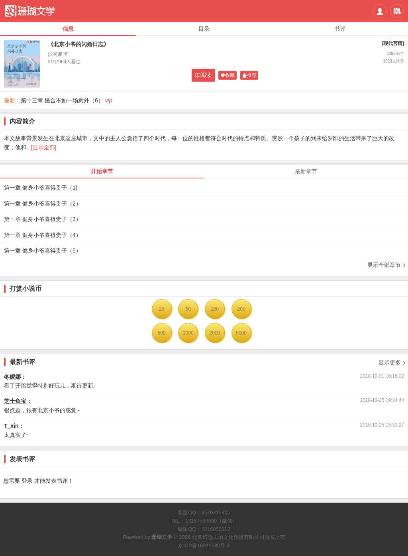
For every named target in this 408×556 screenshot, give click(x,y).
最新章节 (306, 171)
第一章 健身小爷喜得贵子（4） (42, 235)
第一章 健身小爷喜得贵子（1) (40, 187)
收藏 (227, 75)
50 (188, 309)
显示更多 (392, 360)
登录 (27, 481)
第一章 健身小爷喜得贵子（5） (42, 250)
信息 (68, 28)
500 (162, 333)
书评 (339, 28)
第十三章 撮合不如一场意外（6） (62, 100)
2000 (215, 333)
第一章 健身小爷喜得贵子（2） (42, 203)
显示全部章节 (386, 265)
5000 (241, 333)
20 (161, 309)
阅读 (203, 75)
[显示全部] (44, 147)
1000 (188, 333)
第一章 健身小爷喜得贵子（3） (42, 219)
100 (215, 309)
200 (241, 309)
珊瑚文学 (161, 537)
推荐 (249, 75)
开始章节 (102, 171)
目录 (204, 28)
